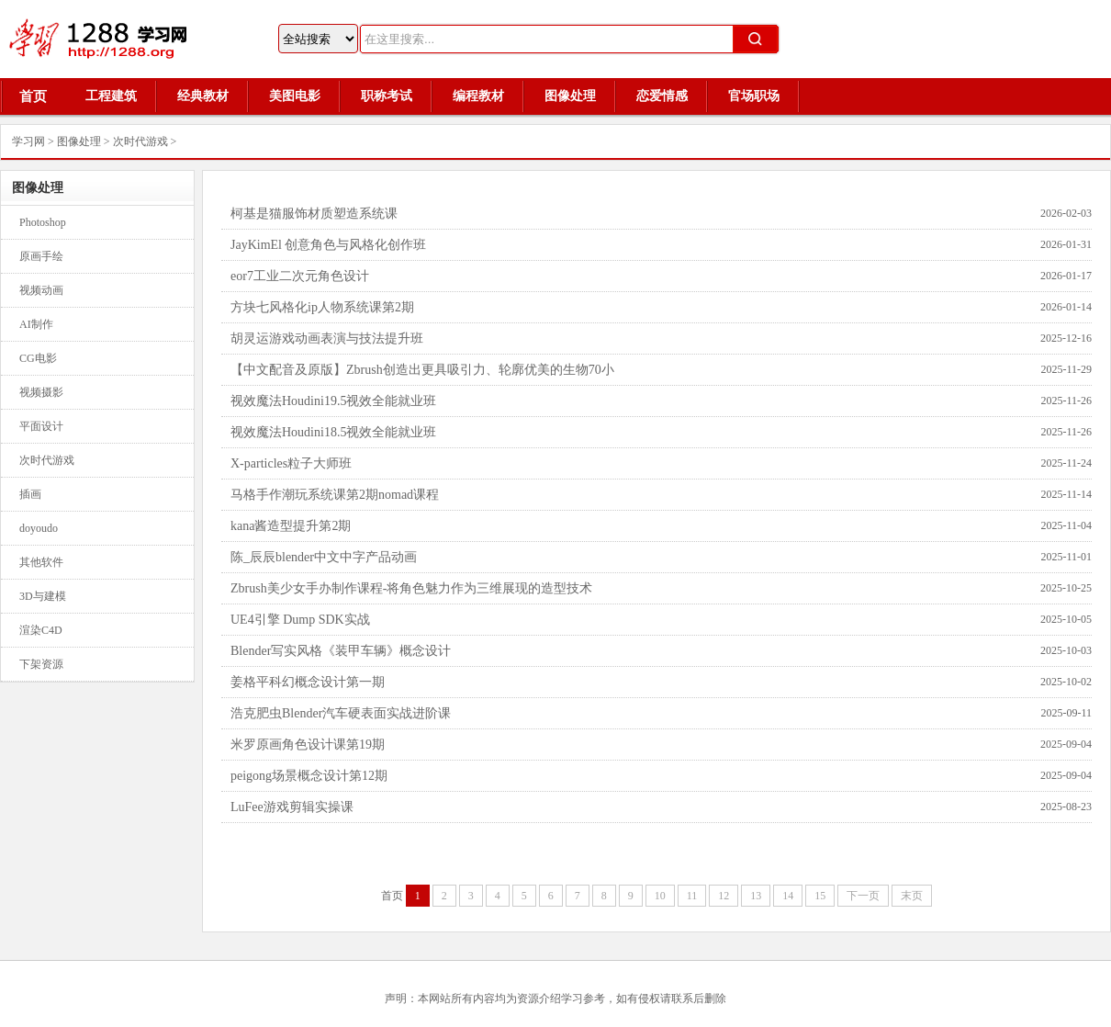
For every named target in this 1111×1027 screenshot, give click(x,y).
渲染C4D (40, 630)
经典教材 (203, 96)
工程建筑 (111, 96)
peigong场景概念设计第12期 (308, 776)
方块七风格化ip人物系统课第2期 (322, 307)
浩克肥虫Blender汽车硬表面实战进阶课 (340, 713)
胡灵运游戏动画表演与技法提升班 (326, 338)
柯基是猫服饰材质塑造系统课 (314, 213)
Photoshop (42, 222)
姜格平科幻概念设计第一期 (307, 682)
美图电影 (294, 96)
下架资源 (41, 664)
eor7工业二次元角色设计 (299, 276)
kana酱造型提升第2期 (290, 526)
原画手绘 (41, 256)
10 (660, 895)
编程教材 (478, 96)
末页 (912, 895)
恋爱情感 (662, 96)
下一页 (863, 895)
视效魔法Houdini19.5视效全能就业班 (333, 401)
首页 (33, 96)
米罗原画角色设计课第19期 (307, 744)
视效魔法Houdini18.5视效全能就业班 (333, 432)
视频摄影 (41, 392)
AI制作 (36, 324)
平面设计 (41, 426)
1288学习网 (110, 39)
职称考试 (386, 96)
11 (692, 895)
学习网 (28, 141)
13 (755, 895)
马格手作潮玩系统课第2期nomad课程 (334, 495)
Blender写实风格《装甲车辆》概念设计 (340, 651)
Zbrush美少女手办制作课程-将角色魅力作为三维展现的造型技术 (411, 588)
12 (723, 895)
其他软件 (41, 562)
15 (819, 895)
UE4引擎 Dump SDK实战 (300, 619)
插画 (30, 494)
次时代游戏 (140, 141)
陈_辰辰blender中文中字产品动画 (323, 557)
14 (787, 895)
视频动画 (41, 290)
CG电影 (38, 358)
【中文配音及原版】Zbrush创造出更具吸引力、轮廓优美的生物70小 (422, 370)
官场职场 (754, 96)
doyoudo (38, 528)
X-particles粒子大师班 (291, 463)
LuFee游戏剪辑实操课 (292, 807)
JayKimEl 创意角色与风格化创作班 (328, 245)
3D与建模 (42, 596)
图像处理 (570, 96)
